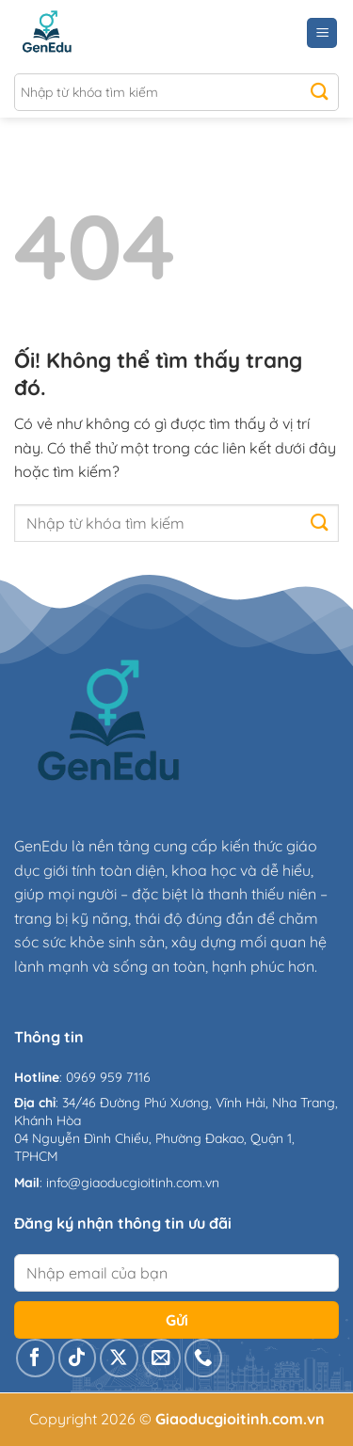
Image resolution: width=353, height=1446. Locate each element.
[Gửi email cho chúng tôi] (161, 1358)
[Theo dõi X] (119, 1358)
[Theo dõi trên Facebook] (35, 1358)
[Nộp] (319, 92)
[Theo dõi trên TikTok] (77, 1358)
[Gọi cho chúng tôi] (204, 1358)
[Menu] (322, 33)
